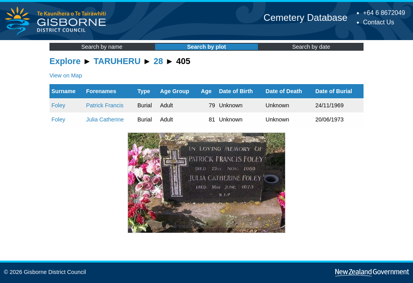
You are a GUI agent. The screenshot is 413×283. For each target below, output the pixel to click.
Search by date (311, 47)
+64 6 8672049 (384, 12)
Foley (58, 105)
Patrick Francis (104, 105)
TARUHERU (117, 61)
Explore (64, 61)
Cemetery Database (305, 17)
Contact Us (378, 22)
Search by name (101, 47)
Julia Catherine (105, 119)
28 (158, 61)
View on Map (65, 75)
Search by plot (206, 47)
